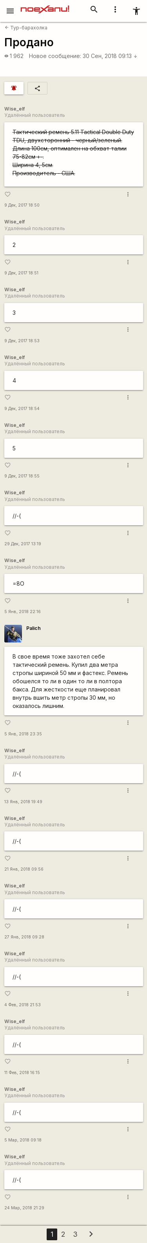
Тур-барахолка (26, 28)
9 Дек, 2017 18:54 (22, 408)
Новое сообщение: (55, 56)
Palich (33, 628)
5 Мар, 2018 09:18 (23, 1140)
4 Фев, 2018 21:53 (22, 1004)
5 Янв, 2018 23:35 (23, 734)
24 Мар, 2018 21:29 (24, 1207)
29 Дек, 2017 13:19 (22, 543)
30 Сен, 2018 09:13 (110, 56)
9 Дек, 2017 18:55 (22, 476)
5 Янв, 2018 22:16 (22, 611)
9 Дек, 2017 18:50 (22, 205)
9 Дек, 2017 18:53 (22, 340)
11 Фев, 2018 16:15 (22, 1072)
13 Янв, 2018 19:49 (23, 801)
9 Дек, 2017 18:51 (21, 273)
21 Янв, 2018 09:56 (24, 869)
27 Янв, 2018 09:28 (24, 937)
